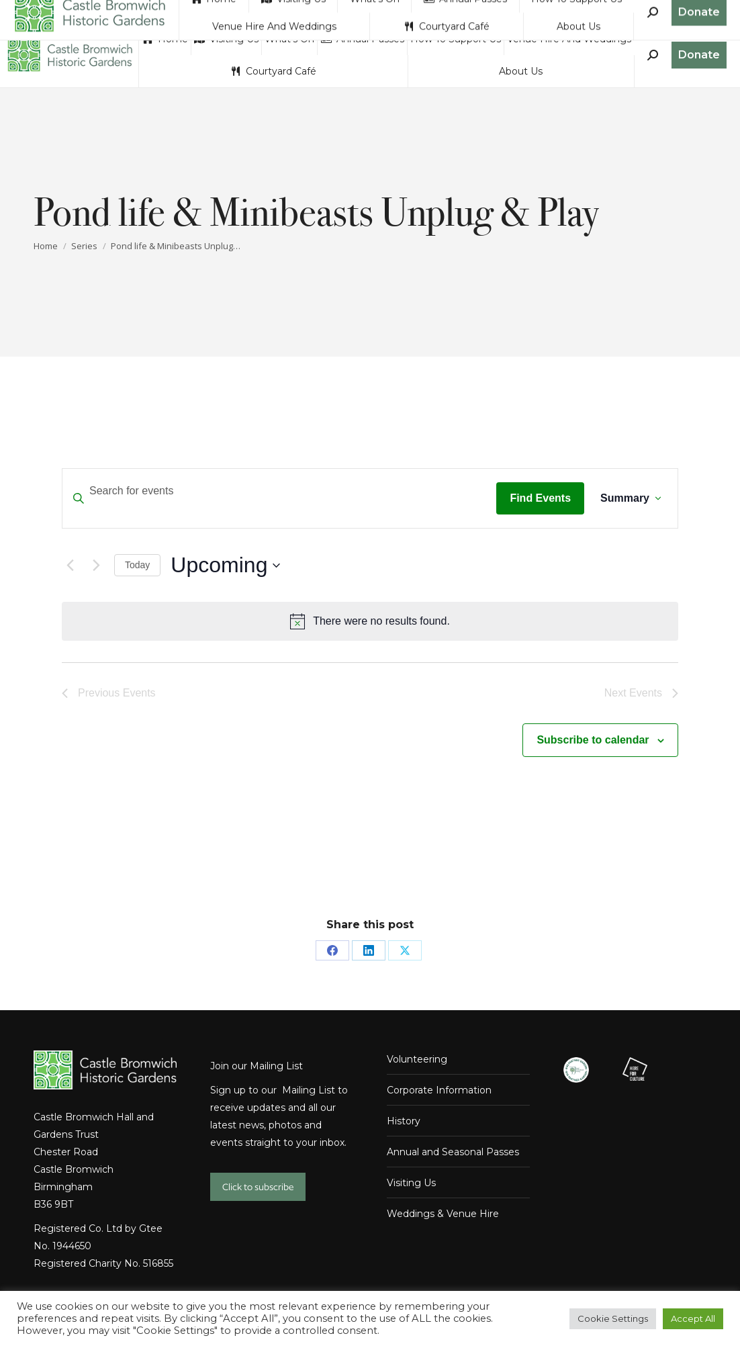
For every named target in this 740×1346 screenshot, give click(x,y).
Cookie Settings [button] (612, 1318)
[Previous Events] (70, 565)
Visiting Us (411, 1183)
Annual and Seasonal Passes (453, 1152)
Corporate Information (439, 1090)
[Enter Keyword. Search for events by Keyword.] (279, 491)
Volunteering (417, 1059)
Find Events (540, 498)
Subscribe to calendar (593, 740)
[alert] (370, 621)
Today (137, 564)
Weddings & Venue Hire (443, 1214)
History (403, 1121)
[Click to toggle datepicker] (225, 565)
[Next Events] (96, 565)
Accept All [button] (693, 1318)
